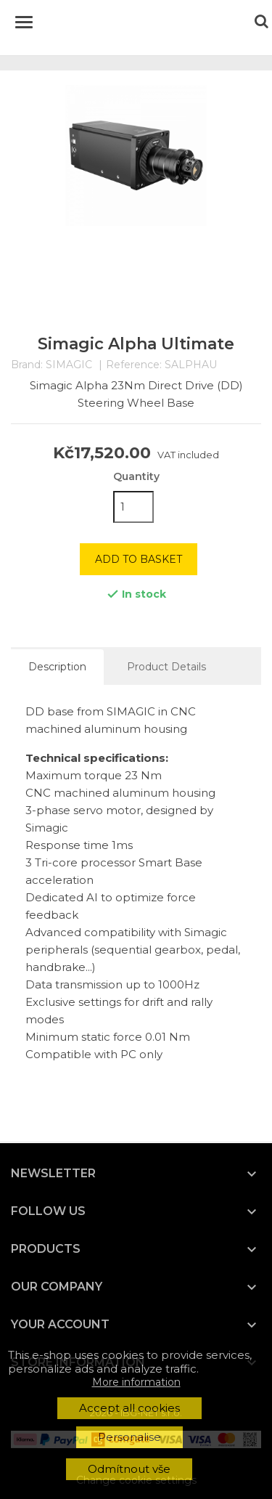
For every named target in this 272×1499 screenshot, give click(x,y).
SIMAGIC (69, 364)
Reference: (134, 365)
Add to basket (138, 559)
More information (136, 1382)
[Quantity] (133, 507)
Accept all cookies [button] (129, 1408)
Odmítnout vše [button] (129, 1469)
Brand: (27, 365)
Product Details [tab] (166, 666)
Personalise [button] (129, 1437)
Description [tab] (57, 666)
